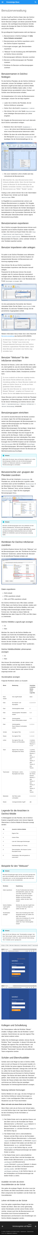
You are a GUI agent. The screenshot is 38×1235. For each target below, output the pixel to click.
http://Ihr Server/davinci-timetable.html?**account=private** (19, 945)
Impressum (23, 1231)
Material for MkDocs (12, 1233)
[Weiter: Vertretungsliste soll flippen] (24, 1225)
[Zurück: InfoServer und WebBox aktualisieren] (2, 1225)
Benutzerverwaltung (7, 336)
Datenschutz (30, 1231)
